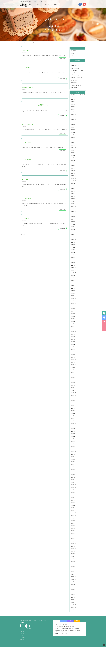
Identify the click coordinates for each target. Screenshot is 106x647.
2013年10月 (73, 456)
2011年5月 (73, 530)
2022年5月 (73, 224)
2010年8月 (73, 553)
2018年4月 (73, 349)
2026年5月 (73, 101)
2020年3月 (73, 290)
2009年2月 (73, 599)
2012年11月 (73, 484)
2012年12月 (73, 482)
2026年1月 (73, 112)
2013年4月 (73, 472)
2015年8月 (73, 400)
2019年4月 (73, 318)
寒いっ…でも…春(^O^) (76, 68)
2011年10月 (73, 518)
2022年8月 (73, 216)
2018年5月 (73, 346)
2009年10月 (73, 579)
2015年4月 (73, 410)
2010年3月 (73, 566)
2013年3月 (73, 474)
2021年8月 (73, 247)
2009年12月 (73, 574)
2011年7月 (73, 525)
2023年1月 (73, 203)
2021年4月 (73, 257)
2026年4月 (73, 104)
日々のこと (73, 50)
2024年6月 (73, 160)
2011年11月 (73, 515)
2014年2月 (73, 446)
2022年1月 (73, 234)
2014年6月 (73, 436)
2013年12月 (73, 451)
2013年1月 (73, 479)
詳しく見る (62, 58)
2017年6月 (73, 375)
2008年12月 (73, 604)
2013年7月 (73, 464)
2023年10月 (73, 180)
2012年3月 (73, 505)
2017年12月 (73, 359)
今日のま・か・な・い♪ (76, 74)
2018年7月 (73, 341)
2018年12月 (73, 329)
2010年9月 (73, 551)
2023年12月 (73, 175)
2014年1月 (73, 449)
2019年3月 (73, 321)
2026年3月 (73, 106)
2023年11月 (73, 178)
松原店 (104, 314)
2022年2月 (73, 232)
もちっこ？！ (74, 87)
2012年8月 (73, 492)
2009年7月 (73, 587)
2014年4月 (73, 441)
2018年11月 (73, 331)
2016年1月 (73, 387)
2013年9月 (73, 459)
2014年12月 (73, 421)
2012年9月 (73, 489)
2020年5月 (73, 285)
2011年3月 (73, 535)
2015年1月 (73, 418)
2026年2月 (73, 109)
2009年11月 (73, 576)
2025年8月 (73, 124)
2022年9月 (73, 214)
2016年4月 (73, 380)
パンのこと (73, 53)
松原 (70, 621)
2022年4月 (73, 226)
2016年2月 (73, 385)
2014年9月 (73, 428)
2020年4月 (73, 288)
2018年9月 (73, 336)
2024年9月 (73, 152)
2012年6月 (73, 497)
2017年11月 (73, 362)
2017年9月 (73, 367)
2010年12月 (73, 543)
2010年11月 (73, 546)
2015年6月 (73, 405)
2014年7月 (73, 433)
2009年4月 (73, 594)
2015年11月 (73, 392)
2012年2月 (73, 507)
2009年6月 (73, 589)
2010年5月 (73, 561)
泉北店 (104, 318)
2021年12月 (73, 237)
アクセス (47, 4)
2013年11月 (73, 454)
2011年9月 (73, 520)
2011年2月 (73, 538)
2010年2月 (73, 569)
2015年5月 (73, 408)
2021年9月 (73, 244)
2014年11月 (73, 423)
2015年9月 (73, 398)
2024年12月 (73, 145)
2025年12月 (73, 114)
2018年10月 (73, 334)
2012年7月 (73, 495)
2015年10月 (73, 395)
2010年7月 (73, 556)
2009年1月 (73, 602)
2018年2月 (73, 354)
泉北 (77, 621)
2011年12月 (73, 512)
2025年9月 (73, 122)
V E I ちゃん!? (74, 63)
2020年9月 (73, 275)
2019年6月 (73, 313)
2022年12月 (73, 206)
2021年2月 (73, 262)
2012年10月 (73, 487)
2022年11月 (73, 209)
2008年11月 (73, 607)
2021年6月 (73, 252)
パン (22, 635)
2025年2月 (73, 140)
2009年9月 (73, 581)
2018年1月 (73, 357)
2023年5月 (73, 193)
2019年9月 (73, 306)
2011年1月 (73, 541)
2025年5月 (73, 132)
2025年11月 (73, 117)
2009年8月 (73, 584)
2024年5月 (73, 163)
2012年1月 (73, 510)
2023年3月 (73, 198)
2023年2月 (73, 201)
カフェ (63, 621)
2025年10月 (73, 119)
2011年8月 (73, 523)
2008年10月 (73, 610)
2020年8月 (73, 278)
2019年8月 (73, 308)
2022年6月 (73, 221)
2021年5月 (73, 255)
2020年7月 (73, 280)
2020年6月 (73, 283)
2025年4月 (73, 134)
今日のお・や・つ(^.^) (76, 85)
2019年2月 (73, 323)
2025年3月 (73, 137)
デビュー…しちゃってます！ (77, 77)
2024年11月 (73, 147)
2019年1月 (73, 326)
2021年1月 (73, 265)
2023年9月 (73, 183)
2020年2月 (73, 293)
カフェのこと (74, 55)
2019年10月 (73, 303)
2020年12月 (73, 267)
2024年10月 (73, 150)
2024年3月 (73, 168)
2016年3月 (73, 382)
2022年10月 (73, 211)
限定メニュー (74, 82)
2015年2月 (73, 415)
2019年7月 (73, 311)
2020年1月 (73, 295)
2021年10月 (73, 242)
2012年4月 (73, 502)
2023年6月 (73, 191)
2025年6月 (73, 129)
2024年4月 (73, 165)
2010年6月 (73, 558)
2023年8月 (73, 186)
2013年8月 (73, 461)
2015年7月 (73, 403)
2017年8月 (73, 369)
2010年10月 (73, 548)
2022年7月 (73, 219)
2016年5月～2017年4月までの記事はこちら (78, 95)
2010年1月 (73, 571)
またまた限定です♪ (75, 80)
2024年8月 (73, 155)
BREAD (104, 325)
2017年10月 (73, 364)
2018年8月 (73, 339)
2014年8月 (73, 431)
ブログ (55, 4)
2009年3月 (73, 597)
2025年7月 (73, 127)
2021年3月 (73, 260)
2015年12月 (73, 390)
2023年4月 (73, 196)
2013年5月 (73, 469)
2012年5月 (73, 500)
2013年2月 (73, 477)
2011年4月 (73, 533)
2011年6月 (73, 528)
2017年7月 (73, 372)
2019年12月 (73, 298)
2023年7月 (73, 188)
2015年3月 (73, 413)
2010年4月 (73, 564)
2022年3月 (73, 229)
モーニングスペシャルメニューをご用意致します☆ (78, 71)
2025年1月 (73, 142)
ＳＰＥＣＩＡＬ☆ (75, 65)
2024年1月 (73, 173)
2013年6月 (73, 467)
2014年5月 (73, 438)
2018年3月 (73, 352)
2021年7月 (73, 249)
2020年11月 (73, 270)
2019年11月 (73, 301)
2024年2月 (73, 170)
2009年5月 (73, 592)
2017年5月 (73, 377)
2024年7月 (73, 157)
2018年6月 (73, 344)
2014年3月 (73, 444)
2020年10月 (73, 272)
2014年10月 (73, 426)
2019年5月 (73, 316)
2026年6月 (73, 99)
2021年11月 (73, 239)
